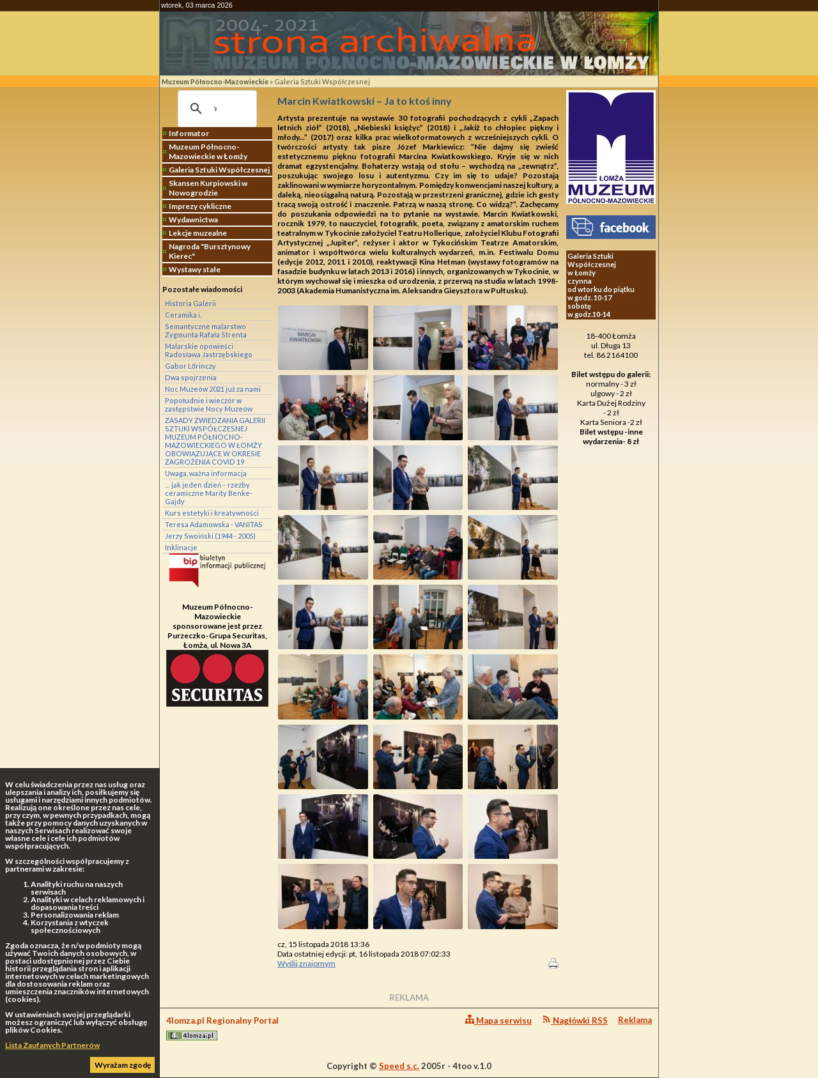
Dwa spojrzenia (191, 377)
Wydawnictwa (193, 219)
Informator (189, 133)
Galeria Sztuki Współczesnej (322, 81)
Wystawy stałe (194, 269)
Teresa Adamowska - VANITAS (214, 524)
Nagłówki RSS (575, 1020)
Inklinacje (181, 547)
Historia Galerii (190, 303)
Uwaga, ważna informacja (206, 473)
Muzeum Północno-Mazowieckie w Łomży (208, 151)
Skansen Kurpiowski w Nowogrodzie (208, 187)
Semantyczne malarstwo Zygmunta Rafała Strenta (206, 330)
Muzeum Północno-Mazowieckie (215, 81)
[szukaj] (215, 108)
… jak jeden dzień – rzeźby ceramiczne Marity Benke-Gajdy (208, 493)
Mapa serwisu (498, 1020)
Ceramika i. (183, 315)
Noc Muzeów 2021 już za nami (213, 389)
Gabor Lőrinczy (190, 366)
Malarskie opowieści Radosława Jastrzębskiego (208, 350)
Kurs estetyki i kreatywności (212, 513)
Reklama (635, 1020)
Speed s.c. (399, 1066)
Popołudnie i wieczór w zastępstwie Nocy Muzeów (208, 404)
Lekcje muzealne (198, 233)
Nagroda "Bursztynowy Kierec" (210, 251)
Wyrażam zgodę (123, 1065)
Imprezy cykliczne (200, 206)
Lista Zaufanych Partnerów (52, 1045)
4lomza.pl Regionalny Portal (222, 1027)
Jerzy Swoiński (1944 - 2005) (210, 536)
